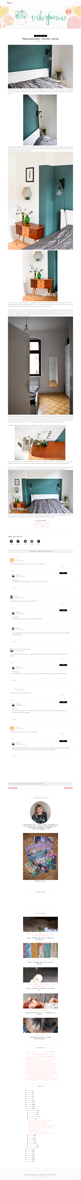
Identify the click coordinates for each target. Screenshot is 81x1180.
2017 (29, 1108)
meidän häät (51, 1070)
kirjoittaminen (31, 1065)
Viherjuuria (18, 575)
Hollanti (28, 1052)
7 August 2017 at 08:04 (20, 576)
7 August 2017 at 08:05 (20, 613)
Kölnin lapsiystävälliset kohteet (42, 1133)
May (30, 1139)
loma (39, 1069)
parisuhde (29, 1072)
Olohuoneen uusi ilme (42, 522)
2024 (29, 1094)
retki (25, 1074)
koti (40, 1065)
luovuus (28, 1070)
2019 (29, 1104)
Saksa (53, 1052)
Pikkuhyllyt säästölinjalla (40, 525)
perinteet (44, 1072)
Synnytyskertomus (40, 1010)
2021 (29, 1100)
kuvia (49, 1067)
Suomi (28, 1054)
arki (47, 1054)
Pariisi (39, 1052)
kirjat (54, 1063)
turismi (42, 1076)
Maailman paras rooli (37, 1129)
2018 (29, 1106)
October (32, 1114)
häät (36, 1059)
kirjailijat (48, 1061)
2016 (29, 1149)
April (31, 1141)
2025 (29, 1092)
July (31, 1135)
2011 (29, 1159)
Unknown (17, 727)
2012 (29, 1157)
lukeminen (46, 1069)
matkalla (41, 1070)
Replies (13, 570)
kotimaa (46, 1065)
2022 (29, 1098)
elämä (41, 1057)
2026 (29, 1090)
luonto (52, 1069)
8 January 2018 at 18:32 (19, 728)
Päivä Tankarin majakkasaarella (41, 1120)
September (33, 1116)
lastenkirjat (31, 1069)
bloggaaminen (31, 1057)
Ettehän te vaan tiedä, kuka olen (42, 1128)
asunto (52, 1054)
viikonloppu (28, 1080)
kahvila (30, 1061)
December (32, 1110)
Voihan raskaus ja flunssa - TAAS (40, 960)
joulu (48, 1059)
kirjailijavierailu (31, 1063)
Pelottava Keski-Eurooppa (38, 1122)
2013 (29, 1155)
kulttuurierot (40, 1067)
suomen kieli (34, 1076)
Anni (16, 688)
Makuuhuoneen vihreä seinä (39, 1131)
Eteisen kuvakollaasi (41, 527)
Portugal (45, 1052)
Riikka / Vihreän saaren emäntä (22, 649)
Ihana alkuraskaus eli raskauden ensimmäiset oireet (40, 934)
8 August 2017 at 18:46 (20, 668)
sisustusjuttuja (50, 1074)
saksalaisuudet (35, 1074)
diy (37, 1057)
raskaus (52, 1072)
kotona (54, 1065)
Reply (61, 565)
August (32, 1118)
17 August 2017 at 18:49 (20, 705)
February (32, 1145)
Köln (34, 1052)
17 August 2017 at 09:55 (19, 689)
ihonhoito (42, 1059)
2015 (29, 1151)
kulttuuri (28, 1067)
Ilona (16, 559)
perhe (37, 1072)
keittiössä (38, 1061)
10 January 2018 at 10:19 (21, 744)
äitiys (55, 1080)
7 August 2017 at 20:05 (20, 629)
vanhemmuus (46, 1078)
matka (34, 1070)
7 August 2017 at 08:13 (19, 650)
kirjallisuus (45, 1063)
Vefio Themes (52, 1175)
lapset (54, 1067)
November (32, 1112)
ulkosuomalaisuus (32, 1078)
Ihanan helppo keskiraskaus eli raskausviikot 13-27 (40, 985)
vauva (54, 1078)
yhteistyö (47, 1080)
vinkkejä (39, 1080)
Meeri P (16, 596)
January (32, 1147)
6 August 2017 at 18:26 (19, 597)
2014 (29, 1153)
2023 (29, 1096)
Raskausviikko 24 (40, 1035)
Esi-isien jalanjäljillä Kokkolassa (42, 1126)
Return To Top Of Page (40, 1177)
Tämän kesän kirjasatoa (37, 1124)
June (31, 1137)
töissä (49, 1076)
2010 (29, 1161)
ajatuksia (38, 1054)
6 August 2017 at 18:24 (19, 560)
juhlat (54, 1059)
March (31, 1143)
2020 (29, 1102)
